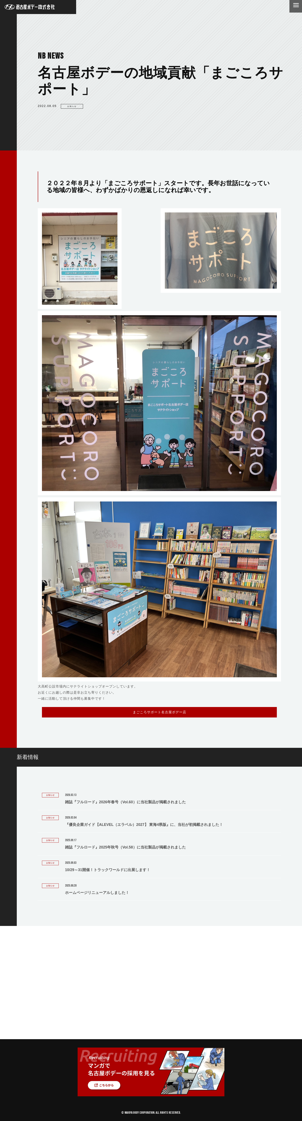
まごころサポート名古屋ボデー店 (159, 712)
